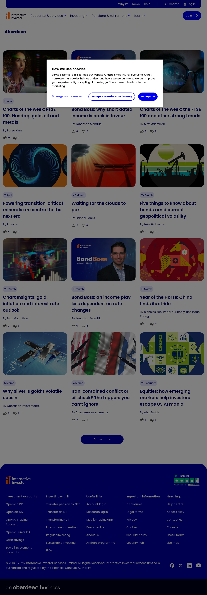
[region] (105, 83)
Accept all (148, 96)
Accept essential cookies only (111, 96)
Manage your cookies (67, 96)
